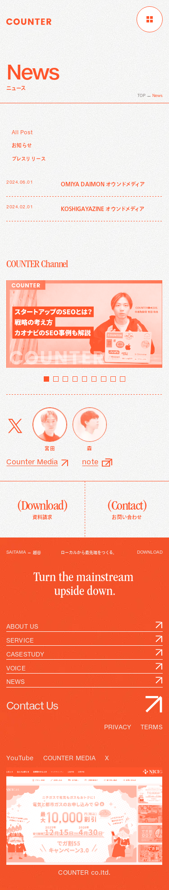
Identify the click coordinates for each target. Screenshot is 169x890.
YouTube (19, 759)
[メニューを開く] (150, 19)
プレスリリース (29, 159)
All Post (22, 133)
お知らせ (22, 146)
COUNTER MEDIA (69, 759)
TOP (141, 96)
